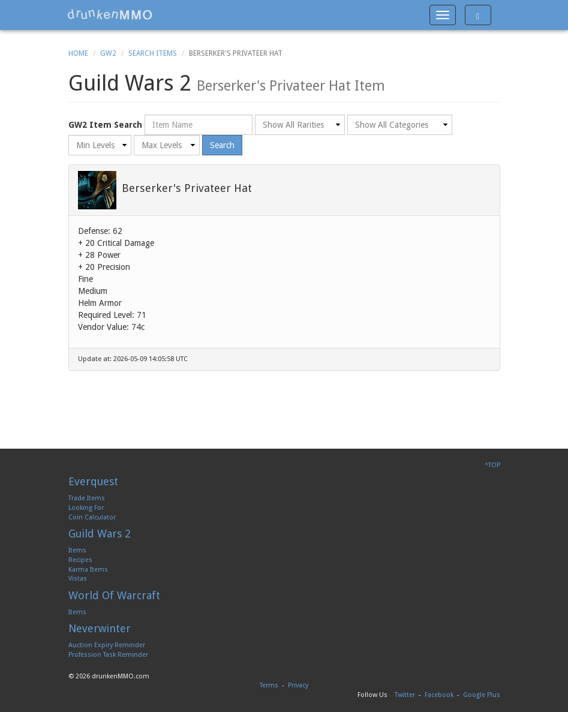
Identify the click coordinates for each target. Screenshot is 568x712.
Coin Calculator (92, 517)
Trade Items (86, 498)
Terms (269, 685)
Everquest (93, 481)
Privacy (298, 685)
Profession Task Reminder (108, 655)
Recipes (80, 560)
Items (77, 550)
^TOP (492, 465)
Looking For (86, 508)
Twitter (405, 695)
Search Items (152, 53)
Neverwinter (99, 628)
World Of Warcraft (114, 595)
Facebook (439, 695)
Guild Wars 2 (99, 533)
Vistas (77, 578)
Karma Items (88, 569)
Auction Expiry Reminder (106, 645)
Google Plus (481, 695)
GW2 (108, 53)
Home (78, 53)
